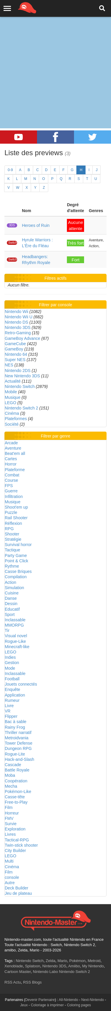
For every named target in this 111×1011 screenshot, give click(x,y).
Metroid (94, 960)
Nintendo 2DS (17, 370)
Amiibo (74, 966)
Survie (11, 823)
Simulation (14, 587)
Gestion (12, 662)
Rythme (12, 566)
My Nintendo (93, 966)
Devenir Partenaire (40, 1000)
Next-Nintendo (92, 1000)
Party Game (16, 555)
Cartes (11, 458)
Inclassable (15, 619)
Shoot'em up (16, 507)
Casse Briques (18, 571)
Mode (10, 668)
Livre (9, 705)
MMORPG (14, 625)
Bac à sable (15, 721)
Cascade (13, 764)
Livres (10, 834)
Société (12, 424)
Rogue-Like (15, 641)
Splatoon (32, 966)
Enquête (12, 689)
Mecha (11, 786)
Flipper (11, 716)
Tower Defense (18, 743)
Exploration (15, 829)
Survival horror (18, 544)
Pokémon (77, 960)
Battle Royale (17, 770)
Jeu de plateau (18, 893)
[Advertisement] (55, 58)
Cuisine (12, 593)
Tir (7, 630)
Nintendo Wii (16, 311)
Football (12, 678)
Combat (12, 475)
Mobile (11, 391)
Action (10, 582)
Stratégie (13, 539)
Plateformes (16, 418)
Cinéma (12, 413)
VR (7, 711)
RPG (9, 528)
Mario (62, 960)
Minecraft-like (17, 646)
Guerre (11, 491)
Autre (10, 882)
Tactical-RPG (17, 840)
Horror (11, 464)
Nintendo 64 (16, 354)
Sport (10, 614)
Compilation (16, 576)
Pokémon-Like (18, 791)
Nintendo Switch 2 (21, 408)
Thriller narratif (18, 732)
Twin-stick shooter (21, 845)
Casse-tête (15, 796)
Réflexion (13, 523)
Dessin (11, 603)
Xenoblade (13, 966)
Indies (10, 657)
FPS (9, 485)
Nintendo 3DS (17, 327)
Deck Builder (16, 888)
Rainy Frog (15, 727)
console (12, 877)
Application (15, 695)
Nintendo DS (16, 322)
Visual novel (16, 635)
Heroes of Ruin (35, 225)
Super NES (15, 359)
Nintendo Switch (20, 386)
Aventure (13, 448)
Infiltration (14, 496)
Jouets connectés (21, 684)
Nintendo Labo (45, 971)
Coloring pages (79, 1005)
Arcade (11, 442)
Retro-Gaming (18, 332)
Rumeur (12, 700)
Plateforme (15, 469)
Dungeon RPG (18, 748)
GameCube (15, 343)
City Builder (15, 850)
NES (9, 365)
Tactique (12, 550)
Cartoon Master (17, 971)
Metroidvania (16, 737)
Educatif (12, 609)
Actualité (13, 381)
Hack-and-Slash (19, 759)
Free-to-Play (16, 802)
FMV (9, 818)
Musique (12, 397)
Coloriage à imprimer (47, 1005)
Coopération (16, 781)
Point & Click (16, 560)
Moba (10, 775)
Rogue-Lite (15, 754)
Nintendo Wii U (18, 316)
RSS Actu (12, 982)
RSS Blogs (32, 982)
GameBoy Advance (22, 338)
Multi (9, 861)
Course (11, 480)
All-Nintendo (68, 1000)
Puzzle (11, 512)
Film (8, 807)
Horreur (12, 813)
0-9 (10, 170)
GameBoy (14, 349)
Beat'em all (15, 453)
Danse (11, 598)
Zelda (50, 960)
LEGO (10, 402)
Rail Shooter (16, 517)
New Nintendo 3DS (22, 375)
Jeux (24, 1005)
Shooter (12, 534)
